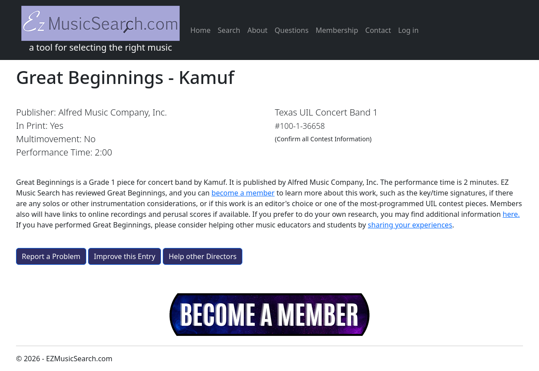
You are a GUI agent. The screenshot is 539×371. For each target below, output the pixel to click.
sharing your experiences (410, 225)
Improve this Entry (124, 256)
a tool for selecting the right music (100, 29)
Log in (408, 30)
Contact (378, 30)
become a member (243, 193)
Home (200, 30)
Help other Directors (203, 256)
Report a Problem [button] (51, 256)
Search (229, 30)
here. (511, 214)
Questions (292, 30)
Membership (337, 30)
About (257, 30)
